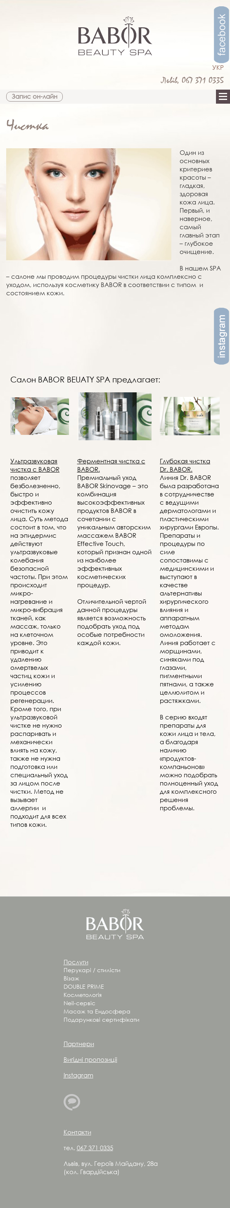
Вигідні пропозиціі (90, 1059)
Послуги (76, 962)
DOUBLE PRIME (84, 986)
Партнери (79, 1043)
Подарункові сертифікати (102, 1019)
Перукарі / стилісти (92, 970)
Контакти (77, 1132)
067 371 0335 (203, 80)
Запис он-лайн (34, 96)
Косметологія (83, 995)
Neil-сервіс (79, 1003)
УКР (218, 67)
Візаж (71, 978)
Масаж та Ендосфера (97, 1011)
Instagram (78, 1075)
